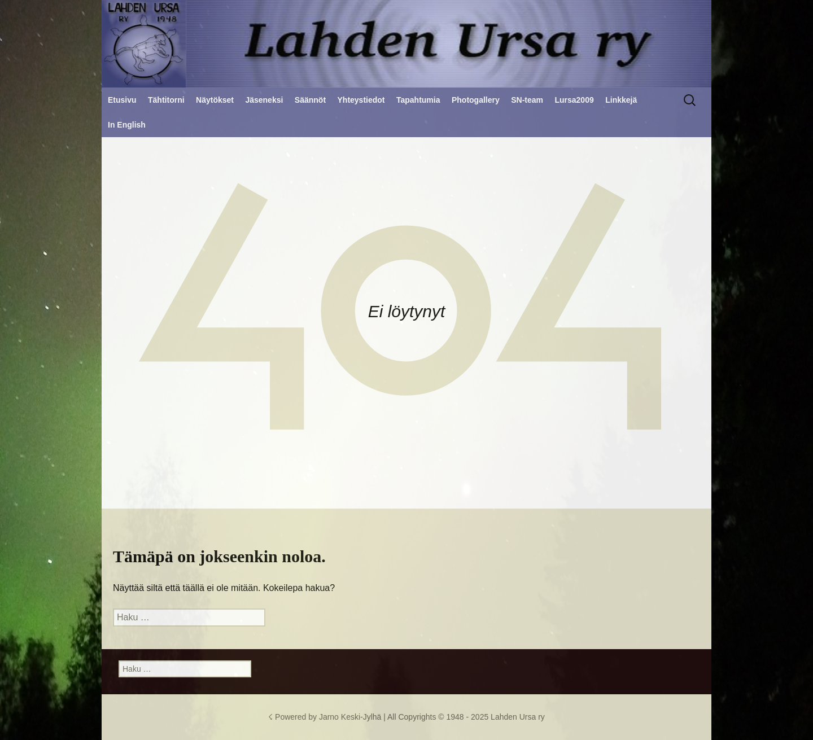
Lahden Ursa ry (518, 716)
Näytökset (215, 99)
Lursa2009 (573, 99)
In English (127, 124)
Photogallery (476, 99)
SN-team (527, 99)
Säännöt (310, 99)
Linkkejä (621, 99)
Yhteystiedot (361, 99)
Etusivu (122, 99)
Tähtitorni (166, 99)
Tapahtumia (418, 99)
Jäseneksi (264, 99)
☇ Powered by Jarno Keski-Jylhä (325, 716)
